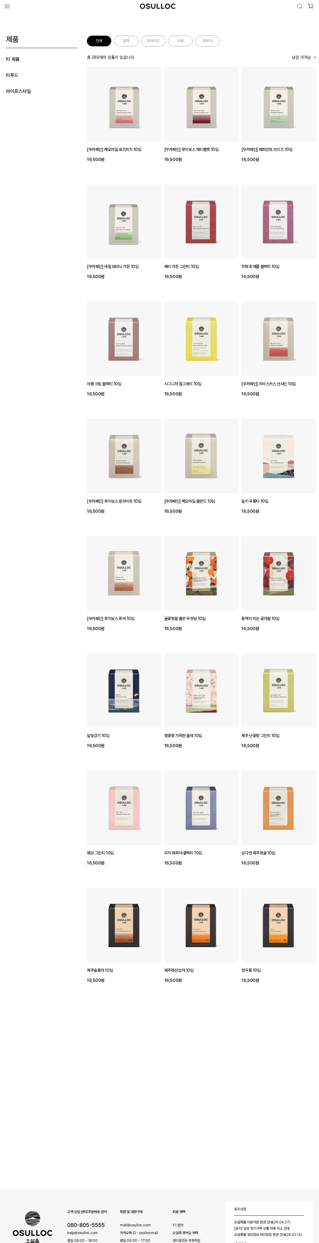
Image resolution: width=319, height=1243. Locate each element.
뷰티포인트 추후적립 (186, 1241)
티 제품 (13, 59)
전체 (99, 41)
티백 (180, 41)
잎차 (126, 41)
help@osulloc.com (82, 1233)
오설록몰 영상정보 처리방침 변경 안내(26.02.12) (268, 1235)
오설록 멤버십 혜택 (185, 1233)
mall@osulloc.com (135, 1225)
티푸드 (12, 75)
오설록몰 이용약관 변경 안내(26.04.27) (262, 1222)
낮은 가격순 (301, 57)
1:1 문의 (178, 1225)
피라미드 (153, 41)
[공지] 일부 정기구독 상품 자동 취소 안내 (262, 1228)
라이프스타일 (18, 91)
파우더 (207, 41)
